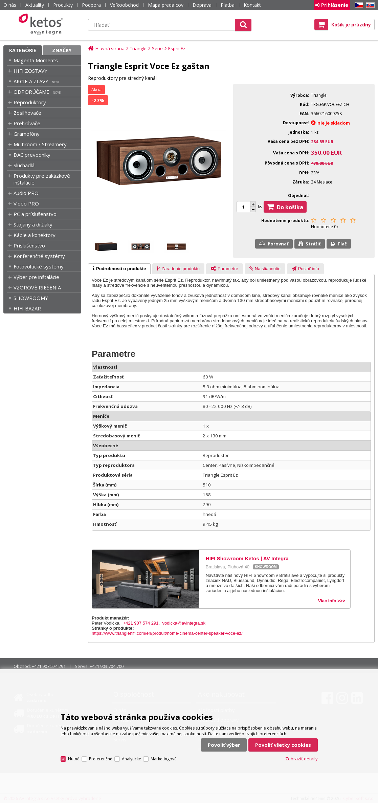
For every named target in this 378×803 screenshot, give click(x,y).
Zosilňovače (27, 112)
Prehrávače (27, 123)
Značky (62, 50)
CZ (357, 5)
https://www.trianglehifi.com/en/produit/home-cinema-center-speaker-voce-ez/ (167, 633)
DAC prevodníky (32, 154)
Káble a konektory (34, 235)
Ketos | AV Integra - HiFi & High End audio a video (42, 24)
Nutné (74, 759)
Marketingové (164, 759)
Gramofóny (27, 133)
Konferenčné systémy (39, 256)
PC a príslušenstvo (35, 214)
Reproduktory (30, 102)
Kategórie (22, 50)
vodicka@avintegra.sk (183, 623)
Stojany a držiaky (33, 224)
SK (369, 5)
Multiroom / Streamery (40, 144)
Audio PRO (26, 193)
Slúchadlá (24, 165)
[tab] (119, 268)
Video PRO (26, 203)
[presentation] (119, 269)
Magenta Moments (36, 60)
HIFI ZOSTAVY (30, 70)
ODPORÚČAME (31, 91)
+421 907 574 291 (140, 623)
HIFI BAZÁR (27, 308)
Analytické (131, 759)
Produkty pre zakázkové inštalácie (42, 179)
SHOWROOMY (31, 298)
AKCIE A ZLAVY (31, 81)
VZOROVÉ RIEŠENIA (37, 287)
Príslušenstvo (29, 245)
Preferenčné (100, 759)
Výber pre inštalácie (36, 277)
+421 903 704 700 (107, 666)
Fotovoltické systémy (39, 266)
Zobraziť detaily (301, 759)
